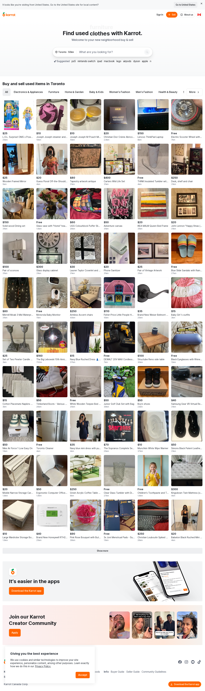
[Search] (147, 52)
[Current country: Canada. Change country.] (199, 14)
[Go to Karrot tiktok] (199, 662)
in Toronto (55, 83)
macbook (109, 61)
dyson (136, 61)
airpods (127, 61)
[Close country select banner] (201, 3)
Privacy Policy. (43, 666)
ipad (99, 61)
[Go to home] (9, 14)
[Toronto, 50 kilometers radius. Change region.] (64, 52)
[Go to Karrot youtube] (193, 662)
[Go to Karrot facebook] (180, 662)
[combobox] (111, 52)
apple (145, 61)
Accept (82, 674)
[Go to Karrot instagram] (186, 662)
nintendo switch (86, 61)
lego (118, 61)
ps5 (74, 61)
